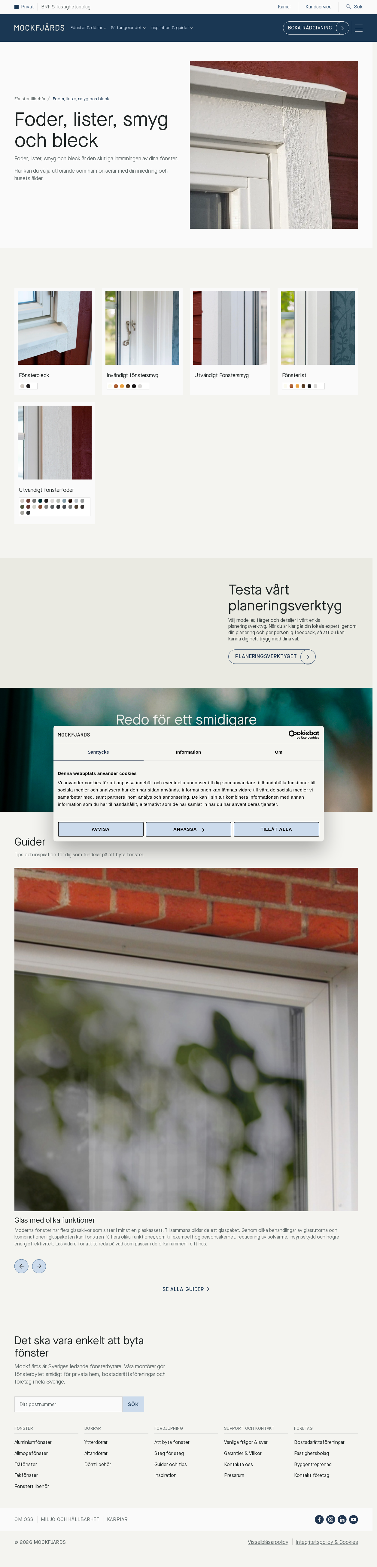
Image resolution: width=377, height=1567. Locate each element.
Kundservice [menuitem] (318, 7)
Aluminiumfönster (33, 1443)
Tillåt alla (276, 829)
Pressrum (234, 1477)
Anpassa (188, 829)
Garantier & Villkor (243, 1454)
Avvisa (101, 829)
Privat (27, 7)
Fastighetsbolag (311, 1454)
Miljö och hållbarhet (70, 1520)
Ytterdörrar (96, 1443)
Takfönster (26, 1477)
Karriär (117, 1520)
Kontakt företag (311, 1477)
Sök (354, 7)
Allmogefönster (31, 1454)
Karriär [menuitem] (284, 7)
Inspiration (165, 1477)
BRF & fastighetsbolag (65, 7)
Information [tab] (188, 752)
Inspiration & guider (172, 28)
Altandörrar (96, 1454)
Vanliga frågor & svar (246, 1443)
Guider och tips (170, 1466)
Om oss (24, 1520)
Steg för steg (169, 1454)
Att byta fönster (172, 1443)
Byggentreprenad (313, 1466)
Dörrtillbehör (97, 1466)
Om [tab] (278, 752)
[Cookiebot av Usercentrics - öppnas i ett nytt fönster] (293, 734)
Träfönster (25, 1466)
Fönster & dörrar (89, 28)
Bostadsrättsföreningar (319, 1443)
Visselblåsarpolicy (266, 1543)
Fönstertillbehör (30, 99)
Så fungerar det (129, 28)
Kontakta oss (238, 1466)
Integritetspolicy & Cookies (326, 1543)
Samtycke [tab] (98, 752)
